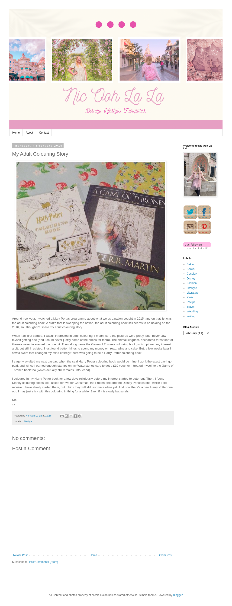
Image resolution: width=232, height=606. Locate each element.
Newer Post (20, 555)
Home (16, 132)
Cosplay (192, 273)
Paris (190, 297)
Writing (191, 316)
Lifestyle (27, 421)
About (29, 132)
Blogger (178, 595)
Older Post (165, 555)
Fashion (192, 283)
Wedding (192, 311)
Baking (191, 264)
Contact (43, 132)
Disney (191, 278)
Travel (190, 306)
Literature (193, 292)
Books (190, 269)
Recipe (191, 302)
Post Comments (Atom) (43, 562)
